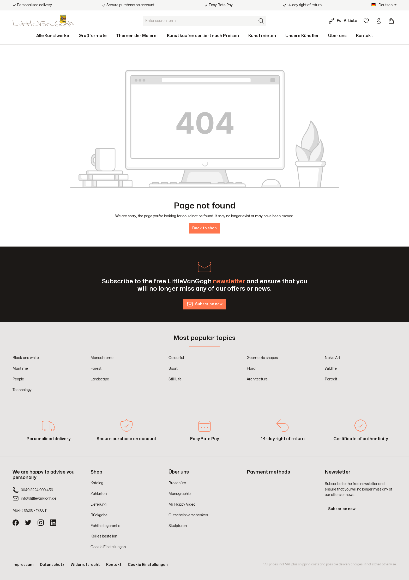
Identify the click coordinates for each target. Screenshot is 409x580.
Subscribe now (342, 509)
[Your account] (379, 21)
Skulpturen (178, 526)
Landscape (100, 379)
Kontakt (114, 564)
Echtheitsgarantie (105, 526)
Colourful (176, 358)
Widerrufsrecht (85, 564)
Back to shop (204, 228)
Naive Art (332, 358)
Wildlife (331, 368)
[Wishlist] (366, 21)
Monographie (180, 493)
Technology (22, 390)
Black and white (26, 358)
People (18, 379)
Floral (251, 368)
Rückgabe (99, 515)
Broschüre (177, 483)
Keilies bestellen (104, 536)
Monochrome (102, 358)
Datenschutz (52, 564)
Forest (96, 368)
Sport (173, 368)
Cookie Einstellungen (108, 547)
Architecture (257, 379)
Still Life (175, 379)
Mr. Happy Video (182, 504)
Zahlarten (99, 493)
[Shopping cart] (391, 21)
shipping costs (308, 564)
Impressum (23, 564)
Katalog (97, 483)
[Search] (261, 21)
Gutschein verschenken (188, 515)
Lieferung (98, 504)
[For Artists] (343, 21)
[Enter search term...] (199, 21)
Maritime (20, 368)
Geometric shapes (262, 358)
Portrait (331, 379)
